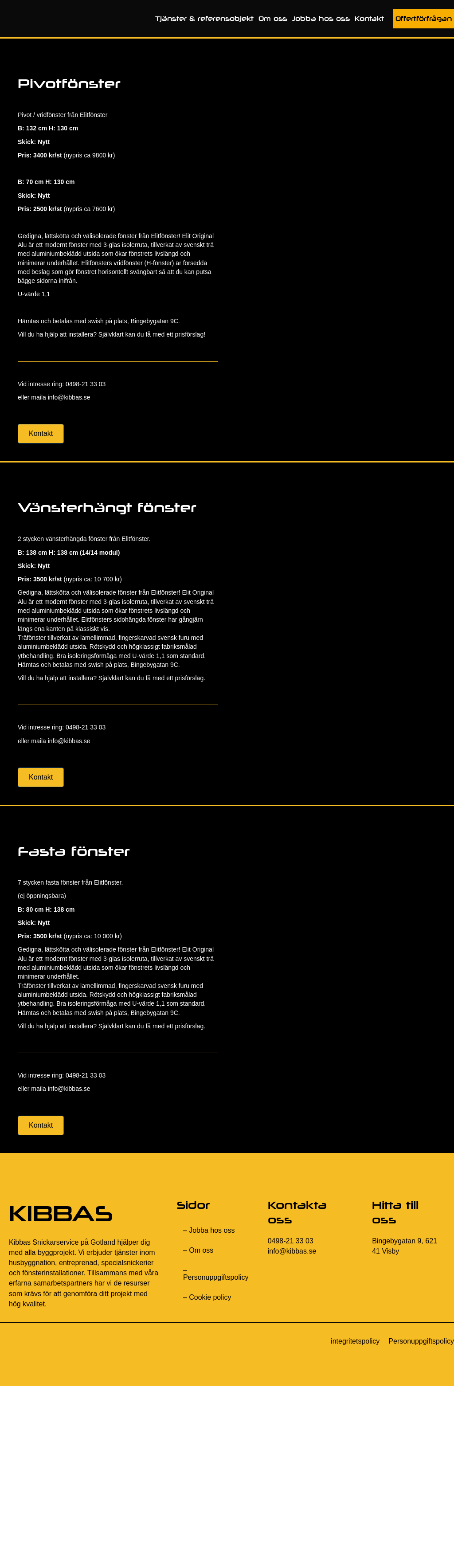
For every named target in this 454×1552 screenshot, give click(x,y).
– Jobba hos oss (209, 1230)
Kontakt (369, 18)
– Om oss (198, 1250)
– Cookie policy (207, 1297)
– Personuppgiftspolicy (216, 1273)
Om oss (272, 18)
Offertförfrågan (423, 18)
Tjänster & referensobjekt (204, 18)
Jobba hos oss (321, 18)
